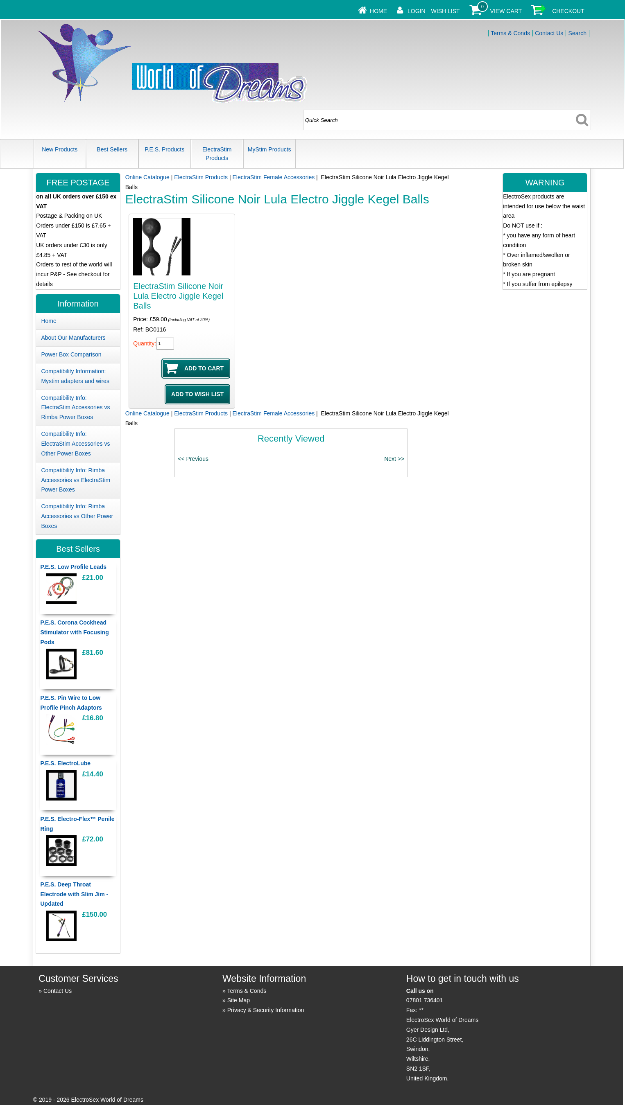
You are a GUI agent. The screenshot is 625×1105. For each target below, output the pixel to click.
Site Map (238, 1000)
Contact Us (549, 33)
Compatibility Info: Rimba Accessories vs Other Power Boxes (77, 516)
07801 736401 (424, 1000)
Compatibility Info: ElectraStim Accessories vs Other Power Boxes (75, 444)
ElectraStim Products (217, 153)
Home (378, 11)
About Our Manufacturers (73, 337)
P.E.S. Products (164, 149)
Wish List (445, 11)
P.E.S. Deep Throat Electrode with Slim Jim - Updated (74, 894)
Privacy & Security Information (265, 1010)
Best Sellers (112, 149)
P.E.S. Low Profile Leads (73, 567)
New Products (59, 149)
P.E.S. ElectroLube (65, 763)
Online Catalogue (147, 177)
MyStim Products (269, 149)
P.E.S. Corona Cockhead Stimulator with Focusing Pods (74, 632)
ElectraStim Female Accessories (273, 177)
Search (577, 33)
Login (417, 11)
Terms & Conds (510, 33)
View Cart (506, 11)
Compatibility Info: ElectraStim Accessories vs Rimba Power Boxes (75, 408)
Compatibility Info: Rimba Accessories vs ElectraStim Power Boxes (75, 480)
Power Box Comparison (71, 354)
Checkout (568, 11)
